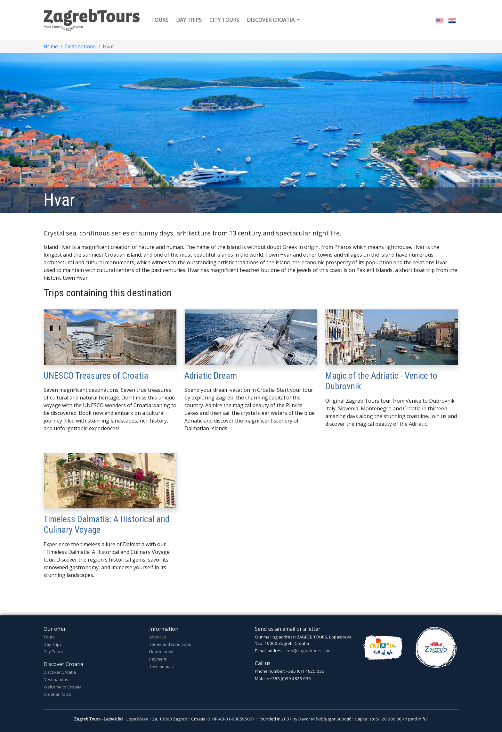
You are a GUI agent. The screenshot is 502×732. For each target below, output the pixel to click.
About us (157, 637)
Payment (157, 659)
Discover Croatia (60, 672)
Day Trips (53, 644)
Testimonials (161, 666)
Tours (159, 19)
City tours (224, 19)
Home (51, 46)
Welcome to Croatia (63, 687)
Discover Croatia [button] (271, 19)
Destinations (80, 46)
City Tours (53, 651)
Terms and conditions (170, 644)
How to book (161, 651)
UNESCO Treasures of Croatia (96, 375)
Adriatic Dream (210, 375)
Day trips (189, 19)
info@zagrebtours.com (308, 651)
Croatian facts (57, 694)
